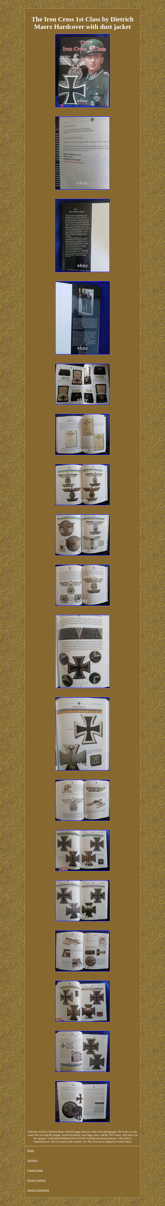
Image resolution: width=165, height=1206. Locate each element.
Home (30, 1150)
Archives (32, 1160)
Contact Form (35, 1170)
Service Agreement (38, 1190)
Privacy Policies (36, 1180)
